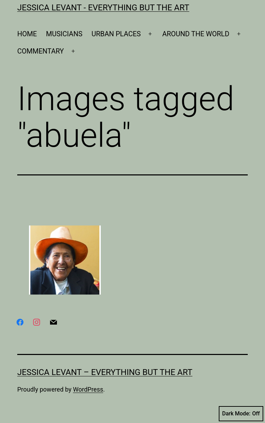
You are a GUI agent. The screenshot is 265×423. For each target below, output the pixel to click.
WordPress (88, 389)
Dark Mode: (241, 414)
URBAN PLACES (116, 34)
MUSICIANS (64, 34)
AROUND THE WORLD (195, 34)
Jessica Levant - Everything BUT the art (103, 7)
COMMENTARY (40, 51)
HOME (27, 34)
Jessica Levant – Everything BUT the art (105, 372)
